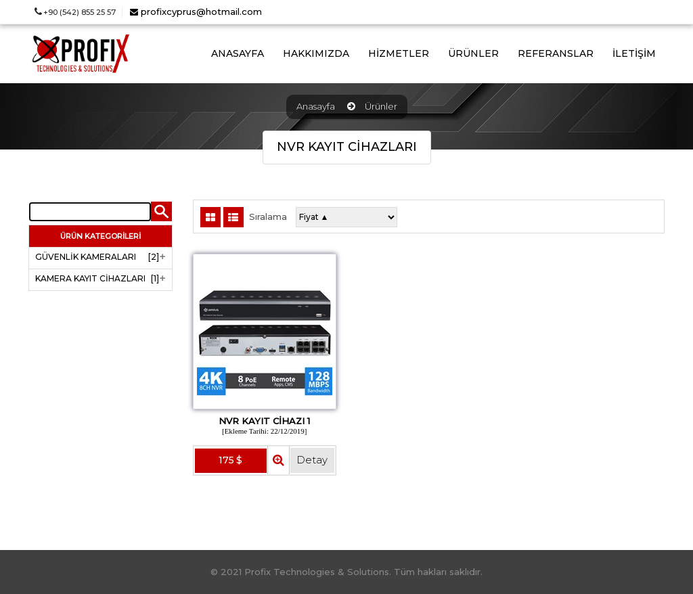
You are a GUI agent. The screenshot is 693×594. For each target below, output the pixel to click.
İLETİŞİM (634, 53)
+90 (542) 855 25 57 (75, 12)
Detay (312, 459)
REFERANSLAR (556, 53)
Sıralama (268, 217)
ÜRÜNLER (473, 53)
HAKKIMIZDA (316, 53)
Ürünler (381, 106)
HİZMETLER (398, 53)
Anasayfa (315, 106)
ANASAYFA (237, 53)
